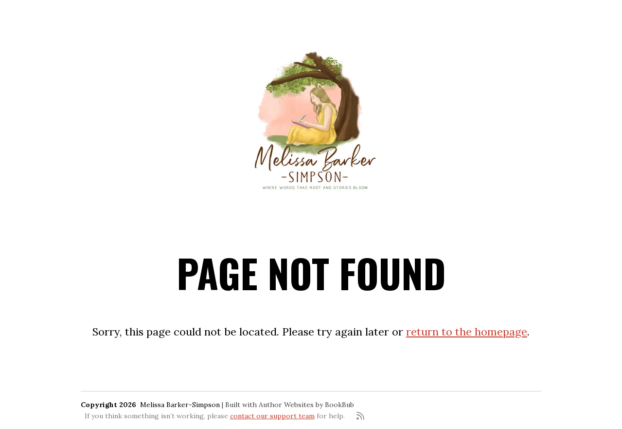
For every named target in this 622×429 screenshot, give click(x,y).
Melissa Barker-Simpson (180, 404)
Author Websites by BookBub (306, 404)
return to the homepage (466, 331)
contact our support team (272, 415)
